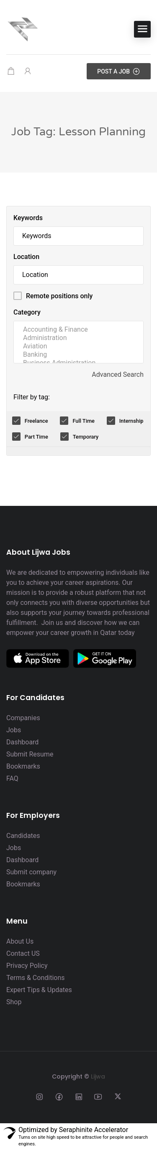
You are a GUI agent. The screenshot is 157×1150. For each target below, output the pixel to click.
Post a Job (118, 71)
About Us (19, 941)
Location (26, 257)
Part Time (36, 437)
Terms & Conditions (35, 978)
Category (27, 312)
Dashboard (22, 742)
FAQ (12, 778)
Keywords (28, 218)
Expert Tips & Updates (39, 990)
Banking (78, 354)
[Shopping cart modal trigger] (10, 71)
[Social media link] (39, 1096)
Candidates (23, 836)
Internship (131, 421)
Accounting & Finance (78, 329)
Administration (78, 338)
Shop (13, 1002)
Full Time (83, 421)
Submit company (31, 872)
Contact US (23, 953)
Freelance (36, 421)
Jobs (13, 730)
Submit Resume (29, 754)
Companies (23, 718)
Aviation (78, 346)
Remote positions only (59, 296)
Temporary (86, 437)
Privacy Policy (27, 966)
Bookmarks (23, 766)
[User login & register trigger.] (27, 71)
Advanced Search (118, 374)
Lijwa (98, 1076)
